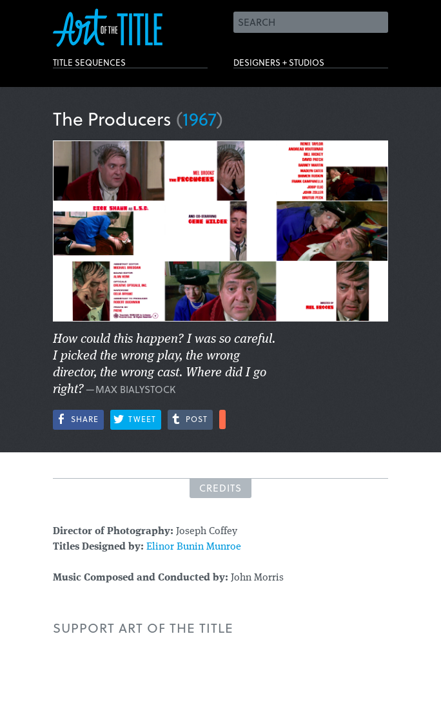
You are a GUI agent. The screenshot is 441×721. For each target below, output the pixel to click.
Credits (220, 488)
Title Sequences (107, 66)
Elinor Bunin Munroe (193, 547)
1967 (199, 118)
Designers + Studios (302, 66)
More (222, 419)
